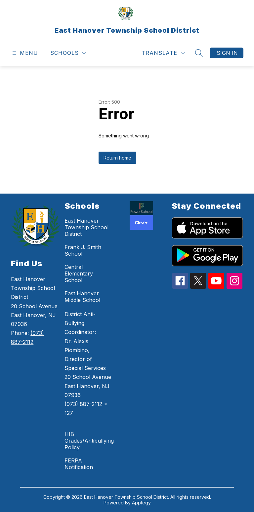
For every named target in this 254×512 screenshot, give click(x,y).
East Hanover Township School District (86, 227)
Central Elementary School (78, 273)
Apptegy (141, 502)
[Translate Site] (163, 53)
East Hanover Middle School (82, 296)
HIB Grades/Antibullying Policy (89, 441)
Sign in (227, 53)
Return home (117, 158)
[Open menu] (24, 53)
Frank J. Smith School (82, 250)
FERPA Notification (78, 463)
